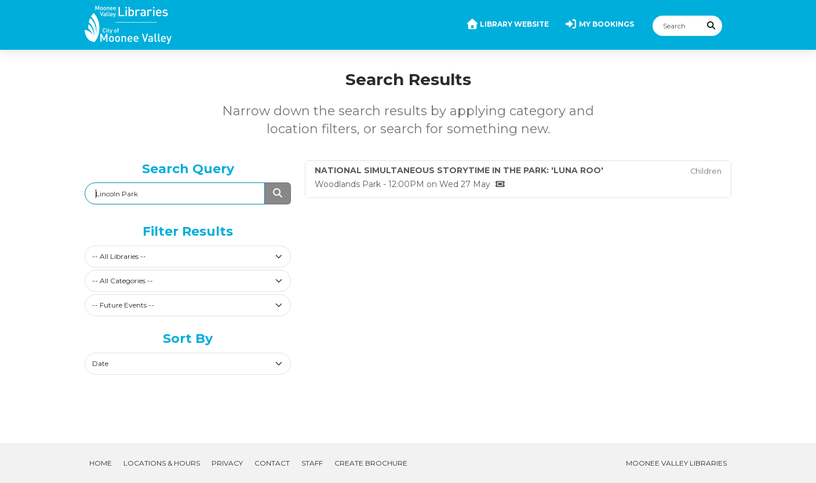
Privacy (227, 463)
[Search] (677, 26)
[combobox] (188, 257)
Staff (312, 463)
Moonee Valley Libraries (676, 463)
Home (100, 463)
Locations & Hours (161, 463)
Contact (272, 463)
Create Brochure (370, 463)
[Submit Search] (712, 26)
